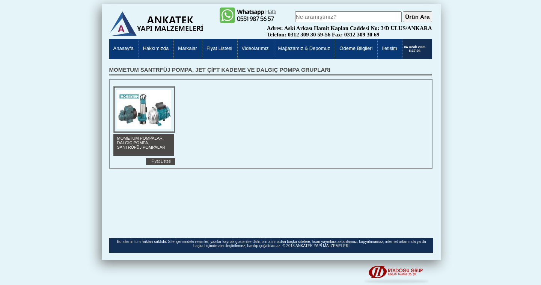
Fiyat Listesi (219, 48)
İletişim (389, 48)
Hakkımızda (156, 48)
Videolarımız (255, 48)
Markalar (187, 48)
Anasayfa (123, 48)
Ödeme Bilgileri (355, 48)
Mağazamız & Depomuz (304, 48)
